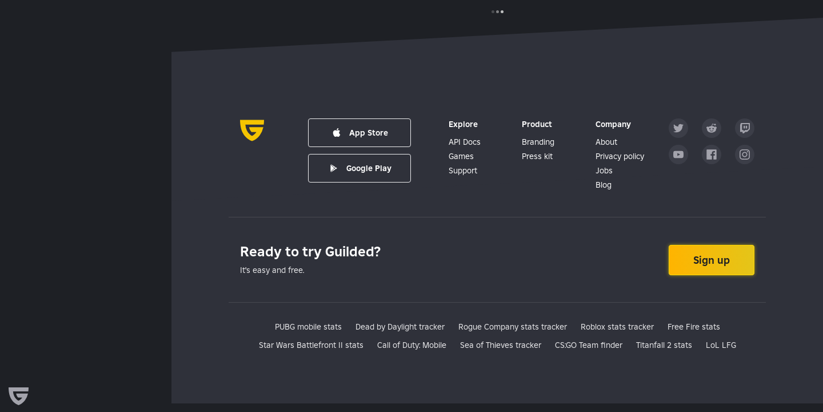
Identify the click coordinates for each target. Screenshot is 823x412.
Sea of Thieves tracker (500, 345)
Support (463, 170)
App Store (359, 132)
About (606, 142)
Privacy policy (620, 156)
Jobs (604, 170)
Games (461, 156)
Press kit (537, 156)
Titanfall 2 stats (664, 345)
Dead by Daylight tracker (400, 327)
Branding (538, 142)
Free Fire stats (694, 327)
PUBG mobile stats (308, 327)
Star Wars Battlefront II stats (311, 345)
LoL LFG (721, 345)
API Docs (465, 142)
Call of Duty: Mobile (411, 345)
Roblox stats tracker (617, 327)
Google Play (359, 168)
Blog (604, 185)
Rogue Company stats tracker (512, 327)
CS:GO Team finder (588, 345)
